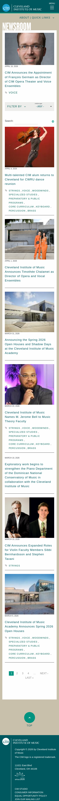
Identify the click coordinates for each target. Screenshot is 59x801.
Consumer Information (29, 792)
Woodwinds (40, 190)
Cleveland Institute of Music (20, 741)
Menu (52, 3)
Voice (13, 92)
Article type (38, 103)
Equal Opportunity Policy (31, 796)
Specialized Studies (23, 194)
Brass (32, 210)
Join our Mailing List (27, 799)
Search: (9, 121)
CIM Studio (21, 789)
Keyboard (43, 206)
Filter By (14, 106)
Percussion (17, 210)
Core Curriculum (21, 206)
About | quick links (34, 17)
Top (29, 719)
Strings (14, 190)
